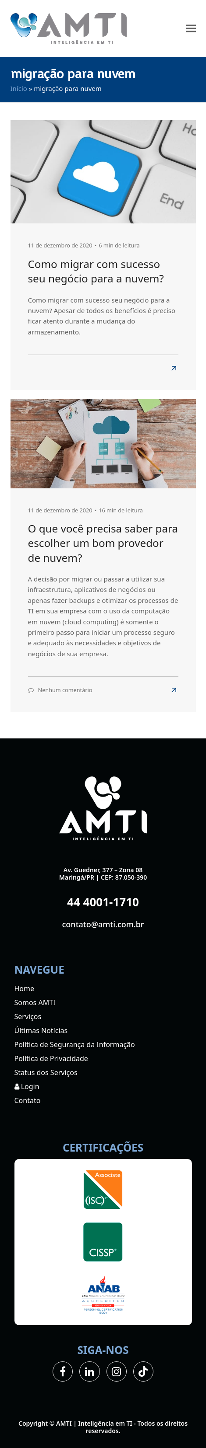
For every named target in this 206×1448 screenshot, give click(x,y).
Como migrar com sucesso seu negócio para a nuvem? (96, 271)
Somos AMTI (35, 1002)
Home (24, 988)
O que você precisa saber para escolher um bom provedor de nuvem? (103, 543)
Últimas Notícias (41, 1030)
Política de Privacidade (51, 1058)
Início (19, 88)
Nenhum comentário (65, 690)
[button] (191, 28)
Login (26, 1086)
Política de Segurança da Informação (74, 1044)
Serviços (28, 1016)
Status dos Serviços (46, 1072)
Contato (27, 1100)
